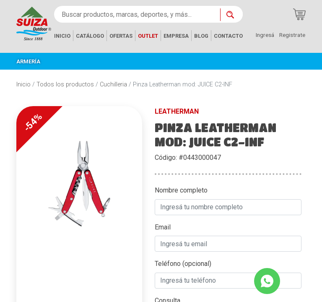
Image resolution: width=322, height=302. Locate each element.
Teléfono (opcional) (183, 264)
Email (163, 227)
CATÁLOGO (90, 36)
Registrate (292, 34)
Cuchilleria (113, 84)
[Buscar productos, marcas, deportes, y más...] (137, 14)
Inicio (23, 84)
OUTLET (148, 36)
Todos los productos (65, 84)
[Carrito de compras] (299, 14)
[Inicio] (33, 23)
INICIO (62, 36)
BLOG (201, 36)
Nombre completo (181, 190)
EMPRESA (176, 36)
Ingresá (265, 34)
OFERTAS (120, 36)
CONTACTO (228, 36)
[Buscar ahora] (231, 14)
